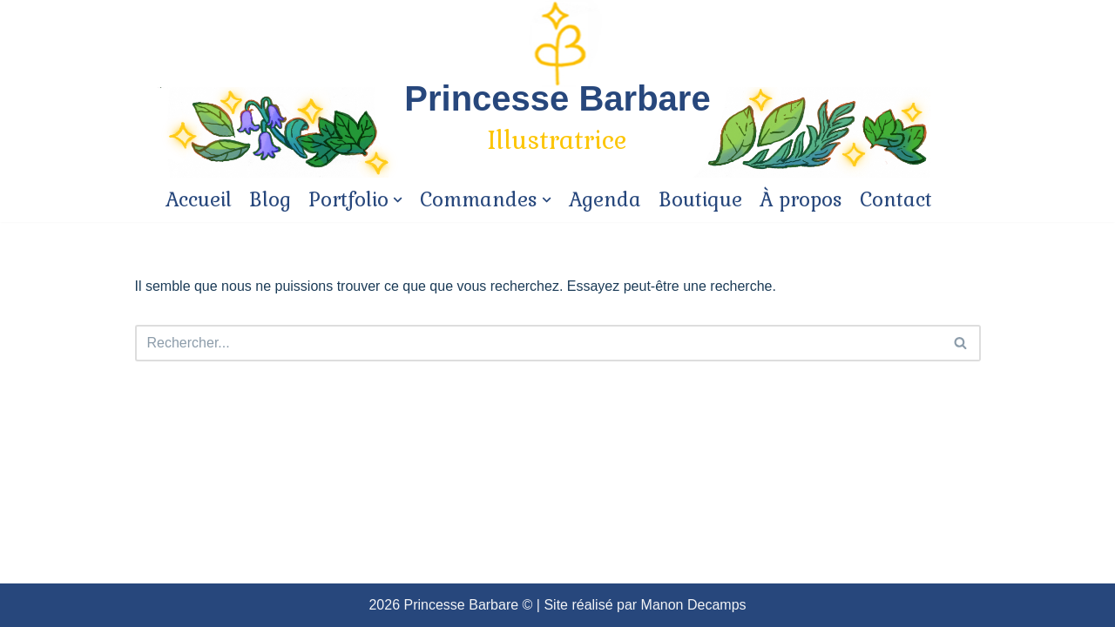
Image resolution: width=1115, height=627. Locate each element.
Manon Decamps (694, 604)
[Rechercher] (961, 343)
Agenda (605, 199)
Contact (896, 199)
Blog (270, 199)
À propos (801, 199)
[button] (960, 342)
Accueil (199, 199)
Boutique (700, 199)
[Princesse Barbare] (557, 119)
